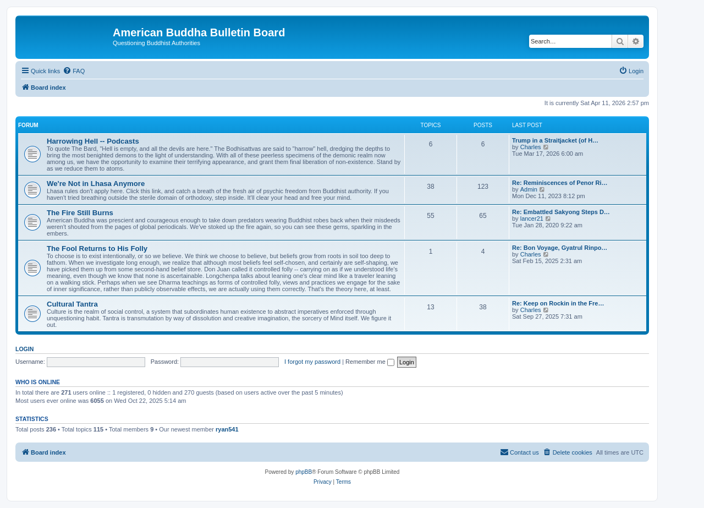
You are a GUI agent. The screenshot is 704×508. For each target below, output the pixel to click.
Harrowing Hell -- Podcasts (93, 141)
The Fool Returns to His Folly (97, 248)
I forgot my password (312, 361)
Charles (530, 147)
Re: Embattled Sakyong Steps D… (561, 212)
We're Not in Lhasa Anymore (96, 183)
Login (24, 349)
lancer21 (531, 218)
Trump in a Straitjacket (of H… (555, 140)
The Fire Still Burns (80, 213)
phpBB (303, 472)
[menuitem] (74, 71)
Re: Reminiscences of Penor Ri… (560, 182)
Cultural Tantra (72, 304)
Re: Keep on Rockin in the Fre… (558, 303)
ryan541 (227, 429)
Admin (528, 189)
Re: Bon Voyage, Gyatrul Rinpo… (559, 247)
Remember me (369, 361)
